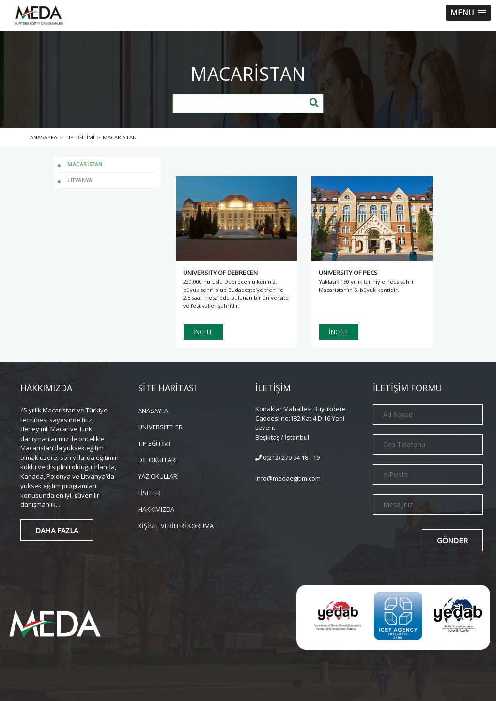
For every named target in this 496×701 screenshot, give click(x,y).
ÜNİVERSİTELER (160, 426)
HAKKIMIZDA (156, 508)
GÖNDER (452, 540)
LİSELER (149, 492)
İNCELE (203, 331)
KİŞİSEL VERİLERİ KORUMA (176, 525)
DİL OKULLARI (157, 459)
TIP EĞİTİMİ (154, 442)
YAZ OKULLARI (158, 475)
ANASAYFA (153, 409)
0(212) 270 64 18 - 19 (287, 457)
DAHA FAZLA (56, 530)
